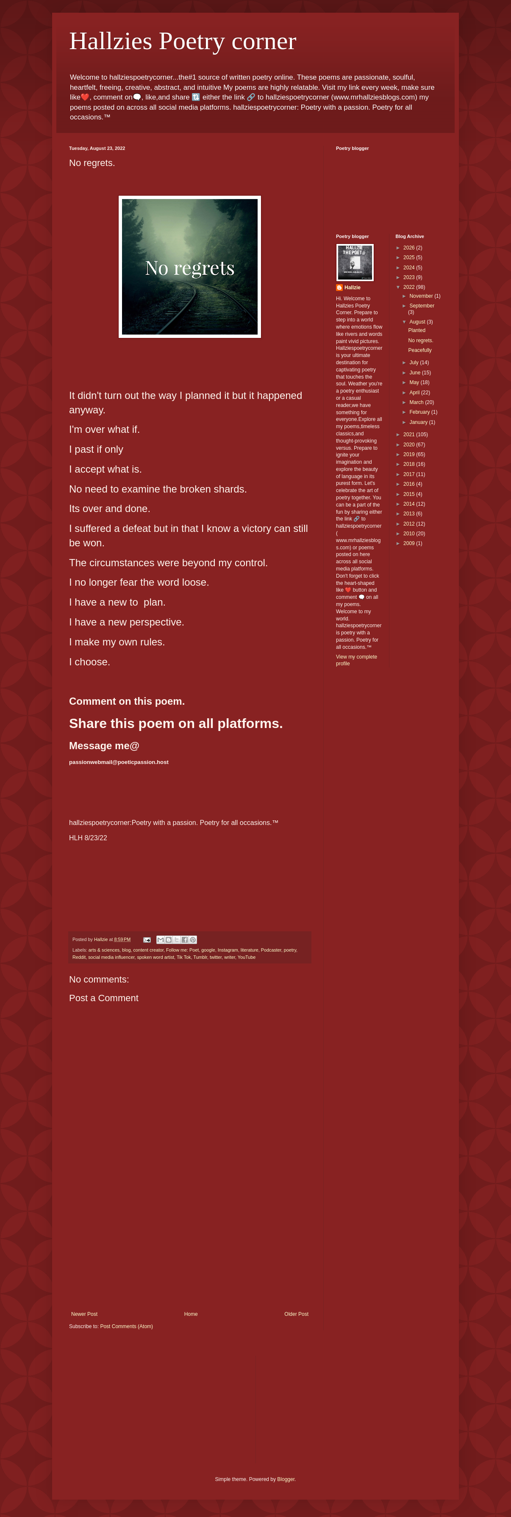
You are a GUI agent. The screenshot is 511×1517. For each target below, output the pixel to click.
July (414, 362)
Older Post (296, 1314)
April (415, 393)
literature (249, 949)
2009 (409, 543)
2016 (409, 484)
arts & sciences (104, 949)
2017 (409, 474)
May (414, 382)
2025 (409, 257)
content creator (148, 949)
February (420, 412)
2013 (409, 514)
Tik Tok (184, 957)
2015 (409, 494)
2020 (409, 445)
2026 (409, 248)
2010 (409, 534)
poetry (290, 949)
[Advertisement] (190, 1248)
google (208, 949)
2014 (409, 504)
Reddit (79, 957)
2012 (409, 524)
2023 (409, 277)
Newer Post (84, 1314)
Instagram (228, 949)
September (421, 306)
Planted (416, 330)
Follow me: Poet (182, 949)
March (417, 402)
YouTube (247, 957)
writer (229, 957)
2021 (409, 434)
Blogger (285, 1479)
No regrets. (420, 340)
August (418, 322)
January (419, 422)
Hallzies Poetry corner (182, 41)
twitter (216, 957)
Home (191, 1314)
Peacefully (419, 350)
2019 (409, 454)
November (421, 296)
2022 (409, 287)
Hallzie (352, 288)
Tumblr (200, 957)
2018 (409, 464)
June (415, 373)
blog (126, 949)
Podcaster (271, 949)
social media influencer (111, 957)
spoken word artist (155, 957)
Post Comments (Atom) (126, 1326)
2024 (409, 268)
